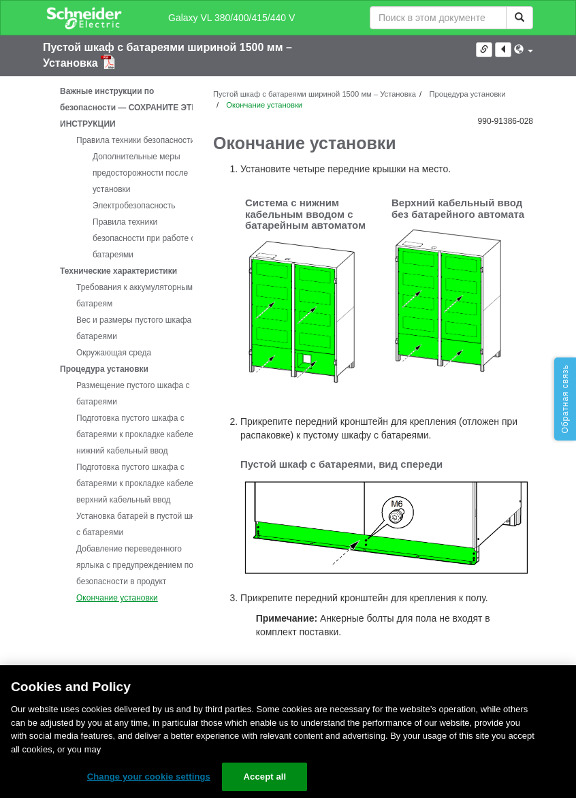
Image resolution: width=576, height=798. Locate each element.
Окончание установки (117, 598)
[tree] (118, 344)
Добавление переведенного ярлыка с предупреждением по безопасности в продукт (134, 565)
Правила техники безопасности (135, 140)
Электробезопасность (134, 205)
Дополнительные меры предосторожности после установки (140, 173)
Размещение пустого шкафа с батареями (133, 393)
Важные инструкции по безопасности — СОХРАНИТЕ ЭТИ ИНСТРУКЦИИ (128, 107)
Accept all (265, 776)
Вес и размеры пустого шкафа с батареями (137, 328)
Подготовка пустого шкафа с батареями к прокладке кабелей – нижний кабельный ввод (140, 434)
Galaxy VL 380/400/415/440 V (231, 17)
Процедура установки (104, 369)
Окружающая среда (113, 352)
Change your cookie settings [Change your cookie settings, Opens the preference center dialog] (148, 776)
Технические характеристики (118, 271)
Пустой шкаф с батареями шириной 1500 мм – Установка (314, 94)
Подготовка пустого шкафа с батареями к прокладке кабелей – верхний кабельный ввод (140, 483)
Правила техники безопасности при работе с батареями (144, 238)
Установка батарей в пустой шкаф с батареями (141, 524)
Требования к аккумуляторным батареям (134, 295)
